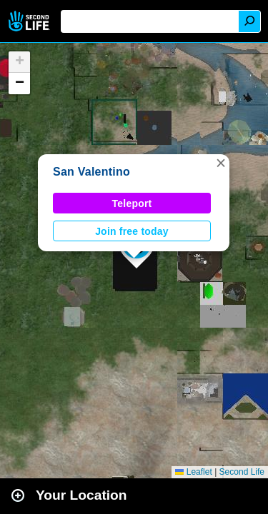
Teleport (132, 203)
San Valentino (91, 172)
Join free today (132, 231)
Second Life (30, 21)
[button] (220, 162)
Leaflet (193, 472)
